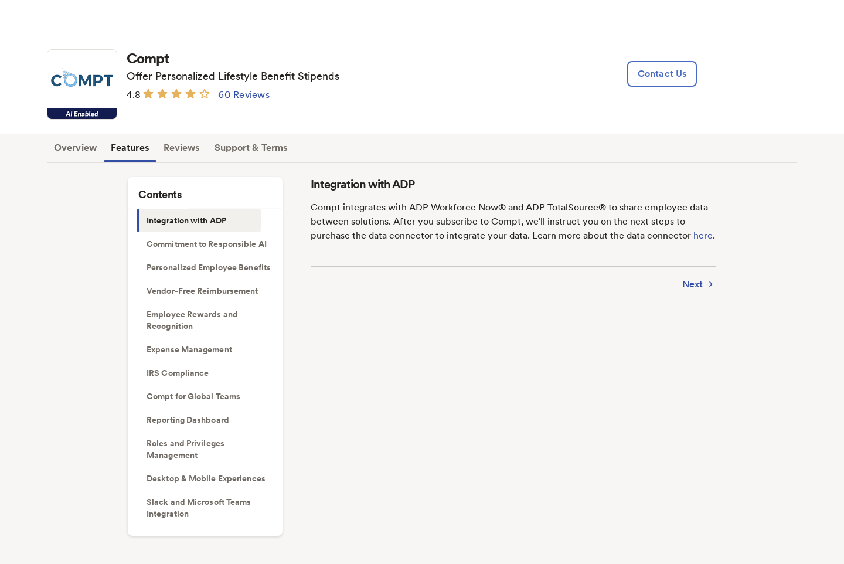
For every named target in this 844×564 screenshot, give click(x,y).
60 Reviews (244, 94)
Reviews (182, 147)
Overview (75, 147)
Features (130, 147)
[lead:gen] (662, 74)
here (703, 235)
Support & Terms (251, 147)
